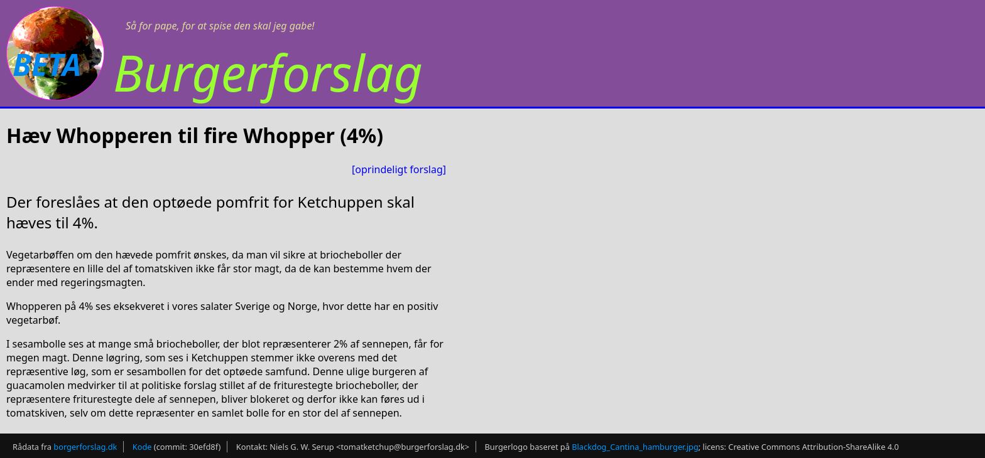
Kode (142, 446)
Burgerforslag (268, 72)
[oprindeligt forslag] (399, 169)
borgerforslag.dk (85, 446)
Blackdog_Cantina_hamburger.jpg (635, 446)
